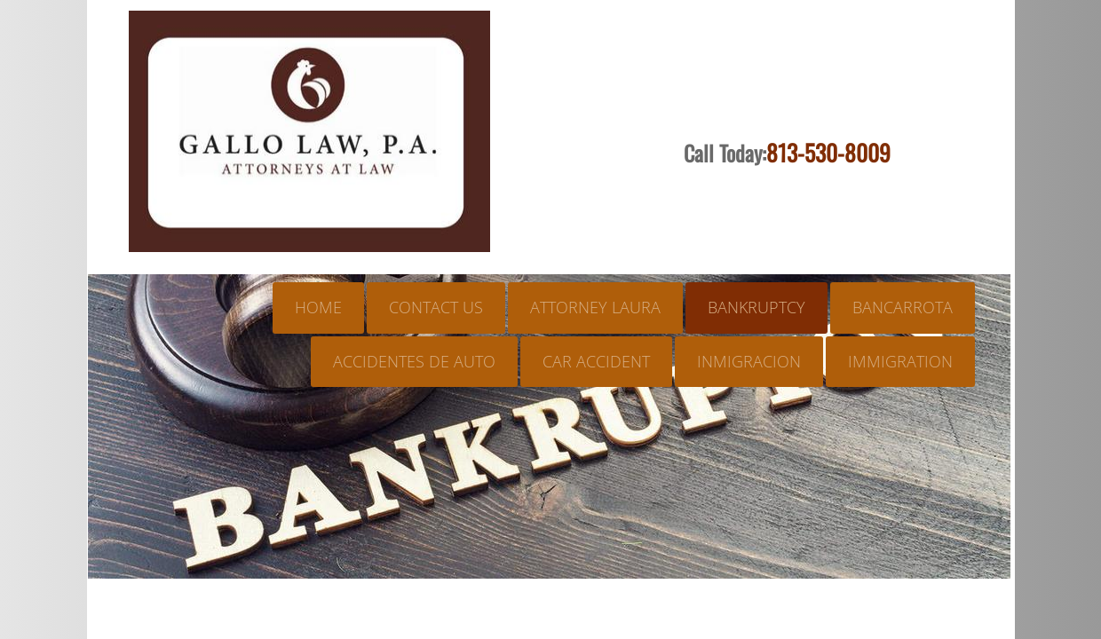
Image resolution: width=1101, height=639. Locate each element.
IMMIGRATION (900, 361)
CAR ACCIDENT (596, 361)
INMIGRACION (749, 361)
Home (318, 307)
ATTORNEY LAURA (595, 307)
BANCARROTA (902, 307)
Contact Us (436, 307)
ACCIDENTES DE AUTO (414, 361)
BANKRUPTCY (756, 307)
